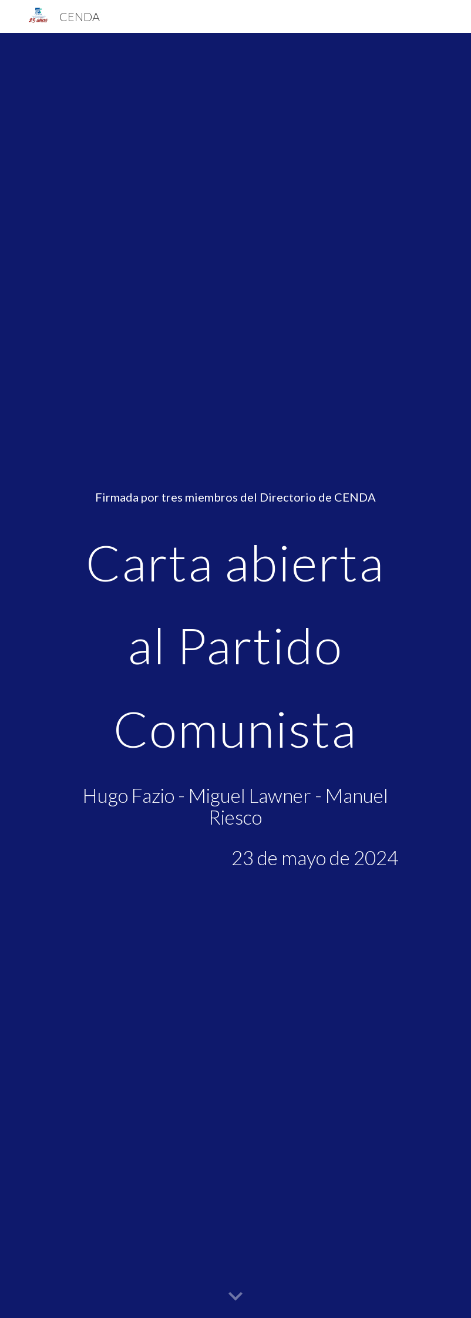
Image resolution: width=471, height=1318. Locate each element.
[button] (235, 1297)
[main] (235, 675)
